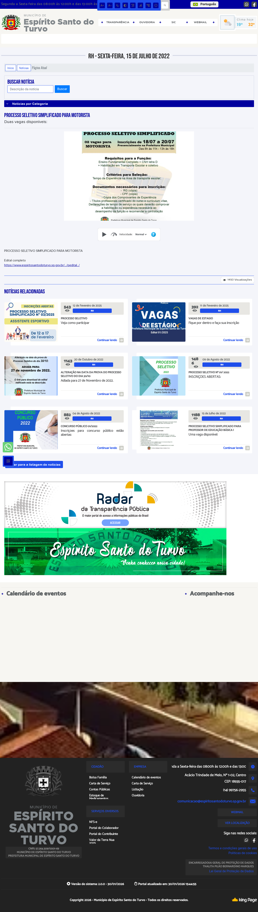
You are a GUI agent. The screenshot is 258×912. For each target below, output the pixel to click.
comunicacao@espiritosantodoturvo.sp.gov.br (211, 801)
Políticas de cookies (242, 853)
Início (10, 68)
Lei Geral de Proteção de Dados (231, 871)
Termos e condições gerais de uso (232, 848)
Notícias (24, 68)
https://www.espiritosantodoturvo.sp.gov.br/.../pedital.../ (42, 265)
